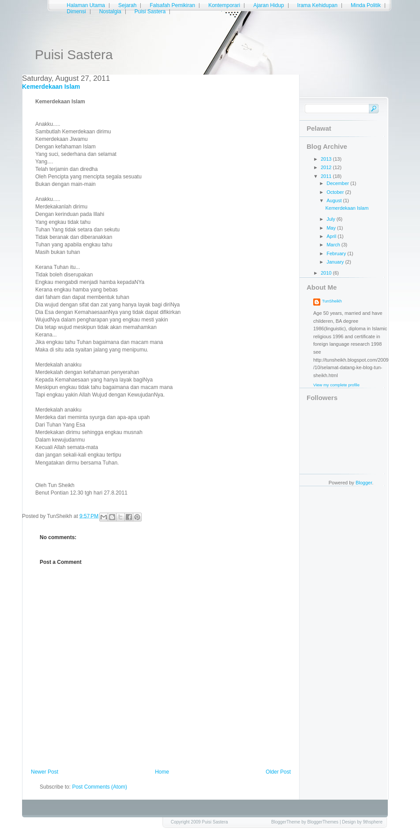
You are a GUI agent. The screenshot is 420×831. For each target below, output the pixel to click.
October (335, 192)
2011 (327, 176)
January (335, 261)
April (332, 236)
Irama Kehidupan (317, 5)
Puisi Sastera (74, 54)
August (334, 200)
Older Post (278, 772)
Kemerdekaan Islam (51, 86)
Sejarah (127, 5)
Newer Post (44, 772)
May (331, 227)
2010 (327, 273)
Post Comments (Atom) (99, 787)
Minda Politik (366, 5)
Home (162, 772)
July (331, 219)
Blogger (364, 482)
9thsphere (372, 822)
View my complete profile (336, 384)
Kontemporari (224, 5)
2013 (327, 159)
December (338, 183)
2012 (327, 167)
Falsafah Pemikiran (172, 5)
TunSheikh (332, 300)
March (333, 244)
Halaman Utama (86, 5)
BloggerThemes (323, 822)
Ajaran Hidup (268, 5)
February (336, 253)
